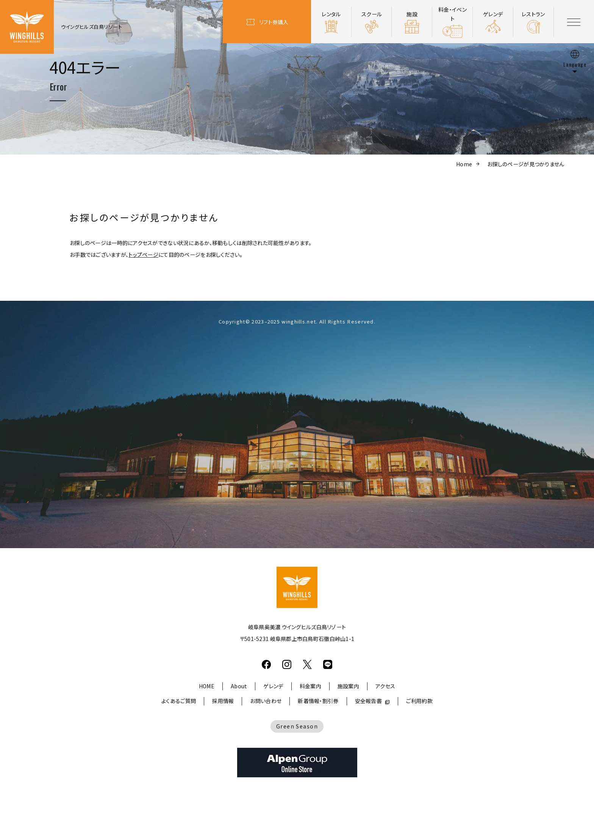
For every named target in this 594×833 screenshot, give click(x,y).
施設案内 (348, 686)
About (239, 686)
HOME (206, 686)
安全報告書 (368, 701)
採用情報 (223, 701)
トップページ (143, 254)
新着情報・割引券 (318, 701)
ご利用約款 (419, 701)
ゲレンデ (273, 686)
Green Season (297, 726)
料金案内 (310, 686)
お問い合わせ (265, 701)
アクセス (385, 686)
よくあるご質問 (178, 701)
